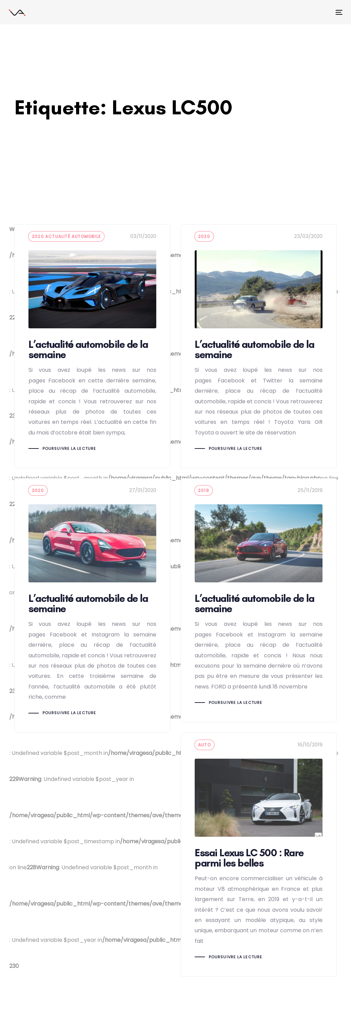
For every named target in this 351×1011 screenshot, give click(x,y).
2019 (203, 490)
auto (204, 745)
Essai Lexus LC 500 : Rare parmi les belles (258, 854)
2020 (204, 236)
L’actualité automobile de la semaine (92, 346)
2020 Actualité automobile (66, 236)
